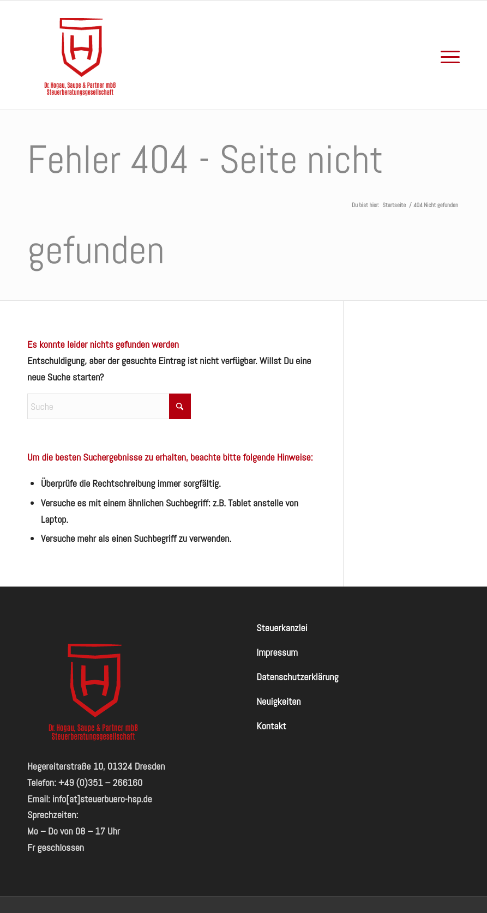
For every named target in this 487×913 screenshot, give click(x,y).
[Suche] (109, 406)
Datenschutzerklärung (297, 676)
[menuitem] (447, 55)
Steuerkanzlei (281, 627)
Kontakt (271, 725)
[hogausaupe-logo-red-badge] (81, 55)
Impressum (277, 652)
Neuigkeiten (278, 701)
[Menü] (447, 55)
